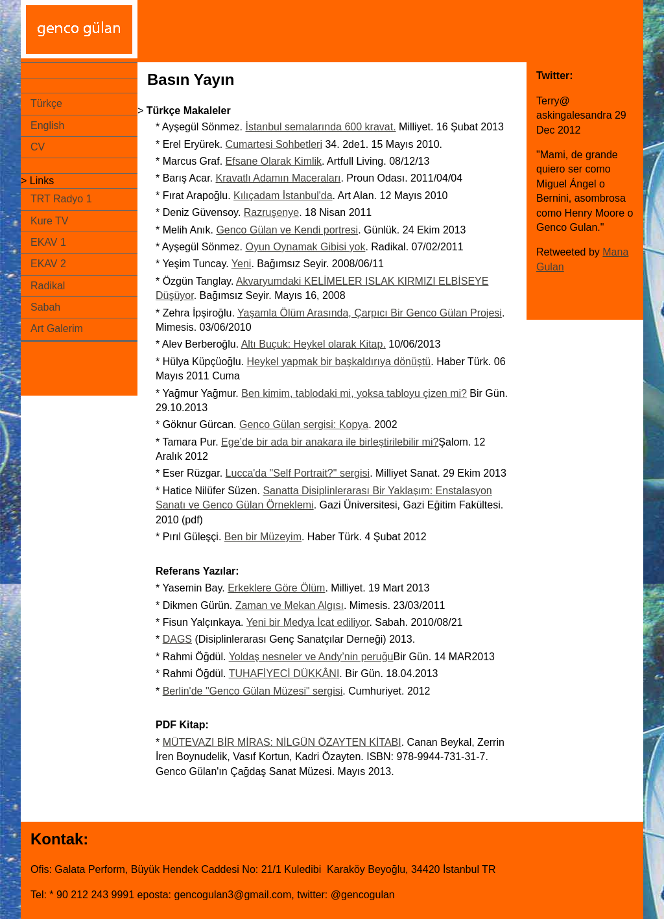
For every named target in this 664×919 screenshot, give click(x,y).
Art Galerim (56, 328)
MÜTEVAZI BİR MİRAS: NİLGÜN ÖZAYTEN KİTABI (282, 742)
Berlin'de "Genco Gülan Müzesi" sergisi (253, 691)
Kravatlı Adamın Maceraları (277, 178)
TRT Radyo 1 (61, 198)
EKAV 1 (48, 242)
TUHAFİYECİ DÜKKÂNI (284, 673)
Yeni (241, 263)
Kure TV (49, 220)
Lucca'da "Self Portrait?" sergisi (298, 473)
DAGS (177, 639)
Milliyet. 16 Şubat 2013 (450, 126)
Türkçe (46, 103)
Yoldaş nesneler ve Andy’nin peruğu (311, 656)
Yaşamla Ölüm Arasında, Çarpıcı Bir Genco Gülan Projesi (369, 312)
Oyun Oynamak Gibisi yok (305, 246)
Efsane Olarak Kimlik (274, 161)
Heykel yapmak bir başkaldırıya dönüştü (339, 361)
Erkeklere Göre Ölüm (276, 587)
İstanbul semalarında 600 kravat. (320, 126)
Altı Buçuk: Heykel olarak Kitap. (313, 344)
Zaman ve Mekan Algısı (289, 605)
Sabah (45, 307)
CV (37, 146)
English (47, 125)
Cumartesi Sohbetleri (274, 144)
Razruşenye (271, 212)
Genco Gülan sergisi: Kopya (303, 424)
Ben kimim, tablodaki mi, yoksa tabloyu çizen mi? (354, 393)
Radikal (47, 285)
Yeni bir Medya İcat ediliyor (308, 622)
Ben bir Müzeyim (263, 536)
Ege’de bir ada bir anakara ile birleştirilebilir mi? (329, 442)
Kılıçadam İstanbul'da (282, 195)
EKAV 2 (48, 263)
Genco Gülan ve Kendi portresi (287, 229)
